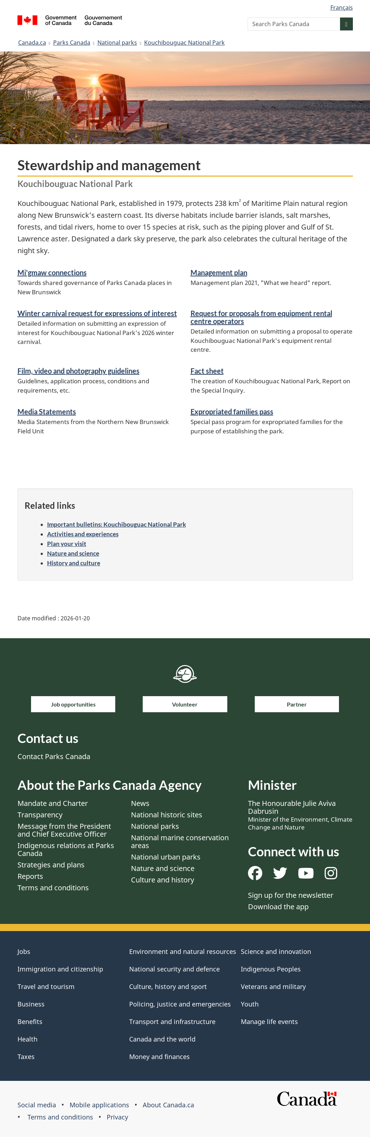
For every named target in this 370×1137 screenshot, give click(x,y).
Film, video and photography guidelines (78, 370)
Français (341, 7)
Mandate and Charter (52, 803)
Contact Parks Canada (53, 756)
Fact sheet (207, 370)
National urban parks (166, 857)
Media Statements (46, 411)
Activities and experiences (82, 534)
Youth (250, 1004)
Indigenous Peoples (271, 969)
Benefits (29, 1021)
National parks (117, 42)
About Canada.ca (168, 1105)
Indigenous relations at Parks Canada (65, 849)
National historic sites (166, 814)
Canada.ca (32, 42)
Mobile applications (99, 1105)
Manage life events (269, 1021)
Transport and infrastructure (172, 1021)
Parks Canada (71, 42)
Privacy (117, 1117)
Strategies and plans (51, 865)
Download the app (278, 906)
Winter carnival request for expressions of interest (97, 313)
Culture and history (162, 880)
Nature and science (73, 553)
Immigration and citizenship (60, 969)
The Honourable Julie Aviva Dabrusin (300, 814)
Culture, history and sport (168, 986)
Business (31, 1004)
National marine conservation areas (180, 841)
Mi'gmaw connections (52, 272)
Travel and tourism (46, 986)
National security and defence (174, 969)
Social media (36, 1105)
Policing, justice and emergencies (180, 1004)
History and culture (73, 563)
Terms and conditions (53, 887)
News (140, 803)
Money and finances (159, 1056)
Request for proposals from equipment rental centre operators (261, 317)
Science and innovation (276, 951)
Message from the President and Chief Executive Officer (64, 830)
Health (27, 1039)
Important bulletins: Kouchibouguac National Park (116, 524)
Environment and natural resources (182, 951)
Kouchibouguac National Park (184, 42)
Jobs (23, 951)
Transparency (39, 814)
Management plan (219, 272)
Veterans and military (273, 986)
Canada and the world (162, 1039)
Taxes (26, 1056)
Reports (30, 876)
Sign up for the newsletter (290, 895)
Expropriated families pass (232, 411)
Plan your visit (66, 543)
